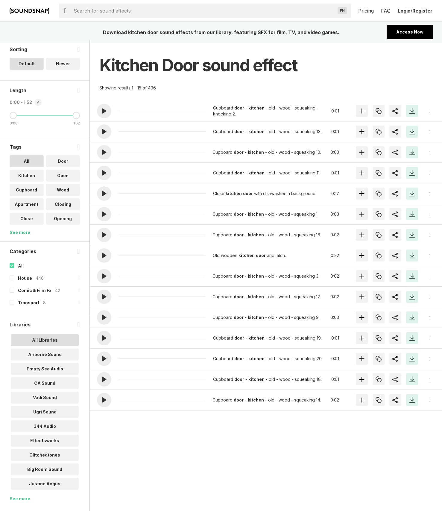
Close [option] (26, 221)
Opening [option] (63, 221)
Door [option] (63, 164)
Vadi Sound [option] (45, 400)
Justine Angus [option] (44, 486)
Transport (29, 305)
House (25, 281)
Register (422, 11)
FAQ (386, 11)
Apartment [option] (26, 207)
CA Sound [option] (44, 386)
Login (404, 11)
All (21, 269)
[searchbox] (204, 10)
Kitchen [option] (26, 178)
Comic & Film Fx (34, 293)
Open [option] (63, 178)
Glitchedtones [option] (44, 458)
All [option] (26, 164)
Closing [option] (63, 207)
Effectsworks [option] (44, 443)
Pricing (366, 11)
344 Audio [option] (45, 429)
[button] (104, 111)
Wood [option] (63, 193)
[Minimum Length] (13, 118)
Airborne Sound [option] (45, 357)
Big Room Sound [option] (44, 472)
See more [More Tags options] (20, 235)
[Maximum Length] (76, 118)
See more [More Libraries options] (20, 501)
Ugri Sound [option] (45, 415)
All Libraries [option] (45, 343)
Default (27, 66)
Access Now (409, 31)
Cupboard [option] (26, 193)
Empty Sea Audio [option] (45, 372)
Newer (63, 66)
